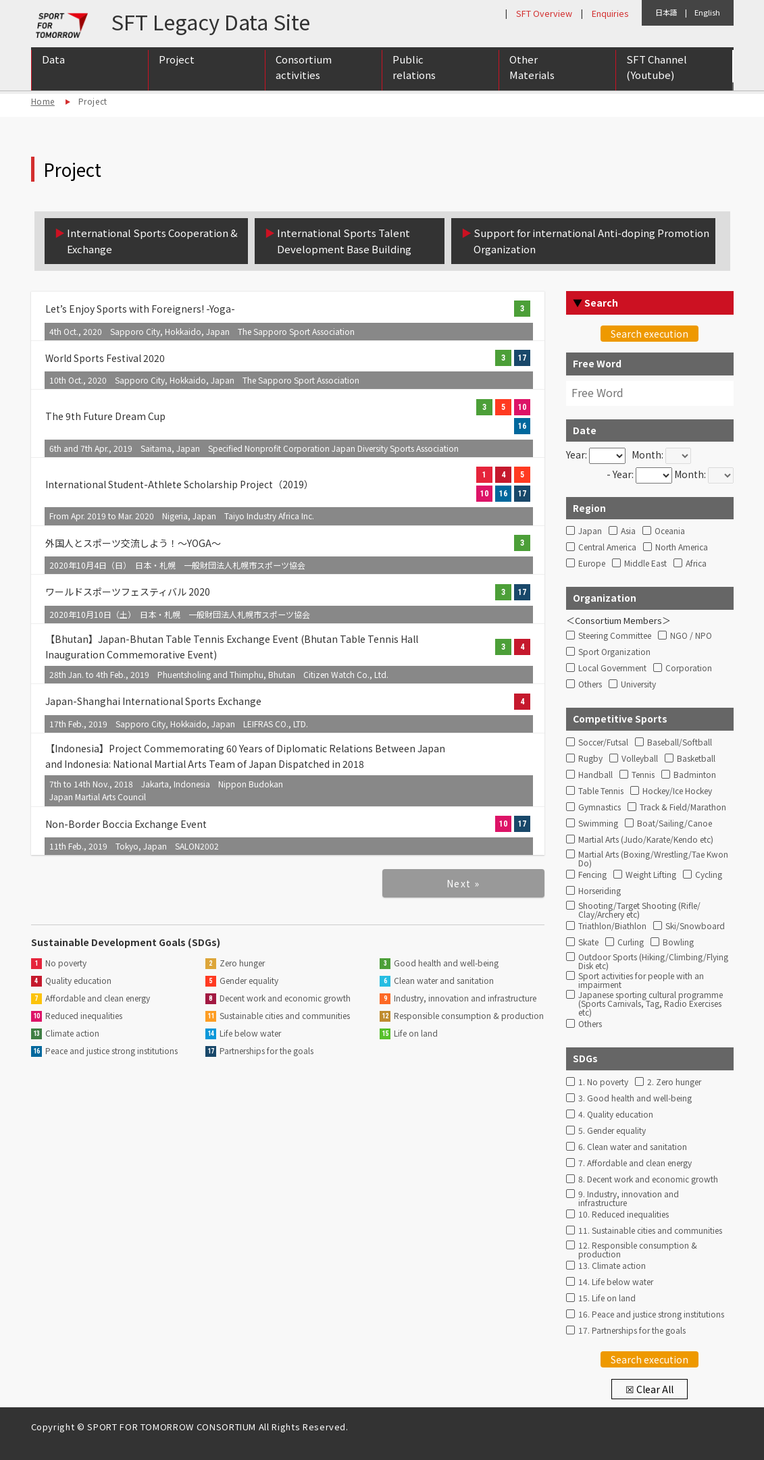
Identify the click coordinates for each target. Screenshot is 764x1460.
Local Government (612, 668)
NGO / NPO (691, 636)
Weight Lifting (651, 875)
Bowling (678, 942)
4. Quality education (615, 1115)
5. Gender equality (612, 1131)
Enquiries (610, 13)
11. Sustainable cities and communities (650, 1231)
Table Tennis (600, 791)
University (638, 684)
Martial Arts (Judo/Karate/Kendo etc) (645, 840)
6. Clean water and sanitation (632, 1147)
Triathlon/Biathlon (612, 926)
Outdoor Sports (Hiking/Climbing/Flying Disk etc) (653, 959)
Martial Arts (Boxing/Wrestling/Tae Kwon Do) (653, 857)
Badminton (694, 775)
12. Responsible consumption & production (637, 1248)
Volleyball (639, 759)
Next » (463, 883)
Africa (696, 563)
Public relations (414, 69)
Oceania (670, 531)
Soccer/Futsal (603, 742)
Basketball (696, 759)
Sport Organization (614, 652)
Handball (595, 775)
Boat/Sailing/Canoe (674, 823)
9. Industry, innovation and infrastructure (628, 1196)
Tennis (643, 775)
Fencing (592, 875)
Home (43, 101)
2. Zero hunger (674, 1082)
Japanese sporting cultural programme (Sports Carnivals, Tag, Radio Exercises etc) (650, 997)
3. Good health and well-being (635, 1098)
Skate (588, 942)
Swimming (598, 823)
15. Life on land (607, 1298)
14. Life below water (615, 1282)
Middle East (645, 563)
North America (681, 547)
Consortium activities (304, 69)
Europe (591, 563)
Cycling (708, 875)
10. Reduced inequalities (623, 1214)
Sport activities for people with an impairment (641, 978)
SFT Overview (544, 13)
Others (590, 684)
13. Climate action (612, 1266)
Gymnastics (599, 807)
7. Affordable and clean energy (635, 1163)
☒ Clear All (649, 1389)
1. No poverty (603, 1082)
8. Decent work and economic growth (648, 1179)
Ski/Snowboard (695, 926)
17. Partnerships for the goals (632, 1331)
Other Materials (532, 69)
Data (53, 62)
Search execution (649, 333)
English (707, 12)
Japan (590, 531)
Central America (607, 547)
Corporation (688, 668)
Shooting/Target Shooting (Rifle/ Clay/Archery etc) (639, 908)
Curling (630, 942)
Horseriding (599, 891)
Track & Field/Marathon (683, 807)
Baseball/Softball (679, 742)
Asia (628, 531)
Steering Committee (614, 636)
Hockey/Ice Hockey (677, 791)
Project (177, 62)
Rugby (590, 759)
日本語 (666, 12)
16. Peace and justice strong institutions (651, 1314)
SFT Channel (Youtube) (656, 69)
